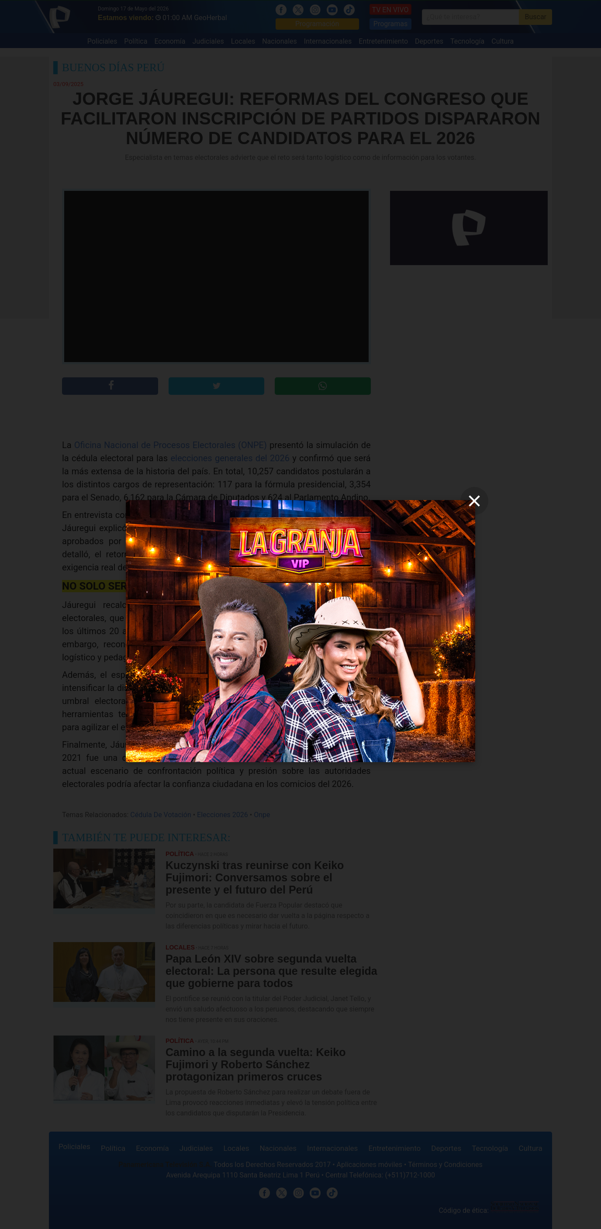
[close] (474, 501)
